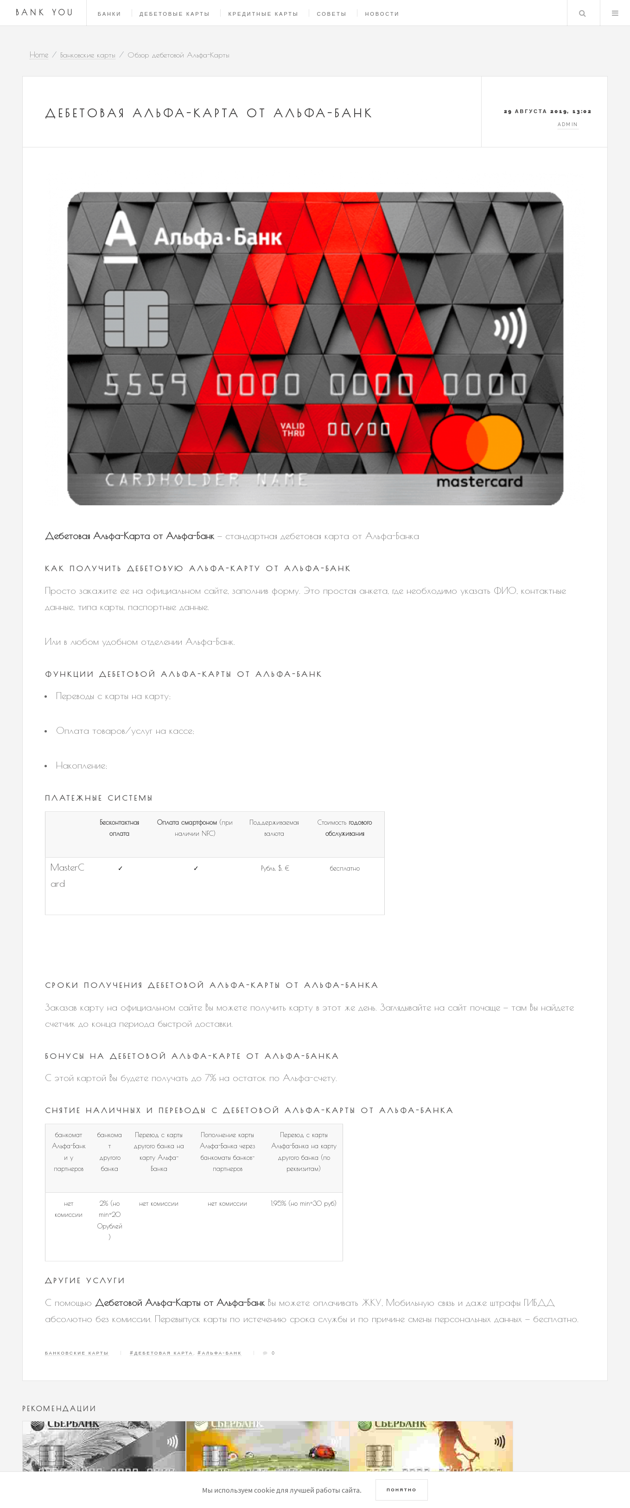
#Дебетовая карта (161, 1352)
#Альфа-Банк (219, 1352)
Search (582, 13)
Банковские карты (77, 1352)
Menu (615, 13)
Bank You (45, 12)
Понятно (402, 1489)
